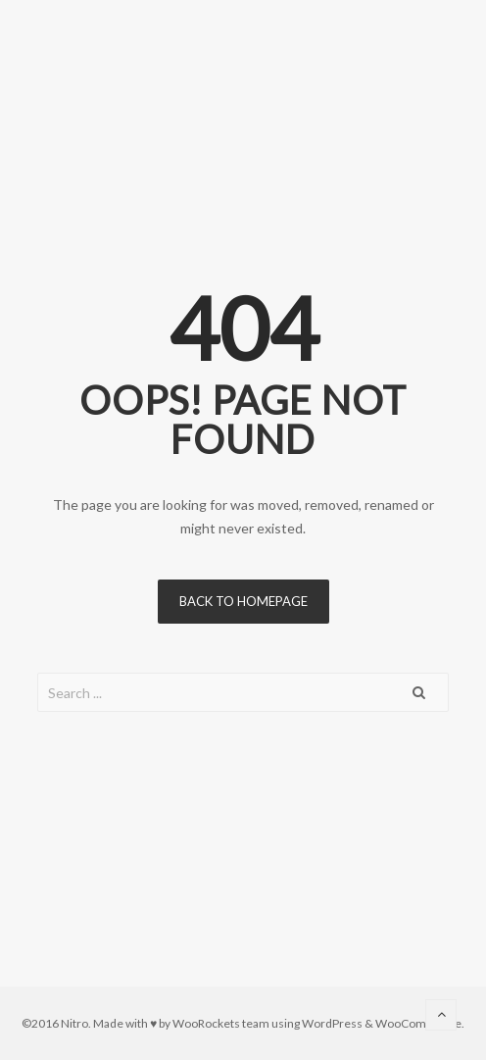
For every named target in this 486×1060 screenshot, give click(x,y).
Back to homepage (243, 601)
